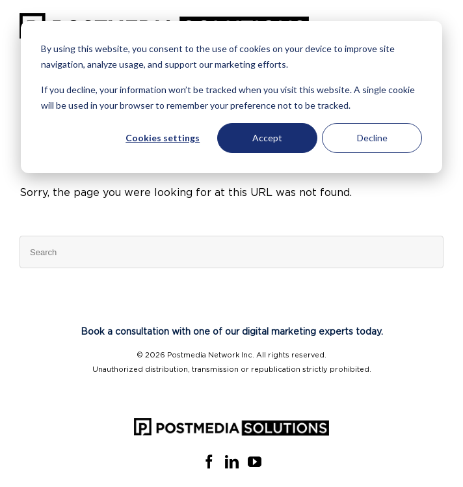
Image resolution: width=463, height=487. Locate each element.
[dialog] (231, 97)
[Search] (231, 252)
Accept (267, 137)
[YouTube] (254, 462)
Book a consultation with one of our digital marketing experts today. (232, 332)
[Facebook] (209, 462)
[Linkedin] (232, 462)
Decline (372, 137)
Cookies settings (163, 137)
